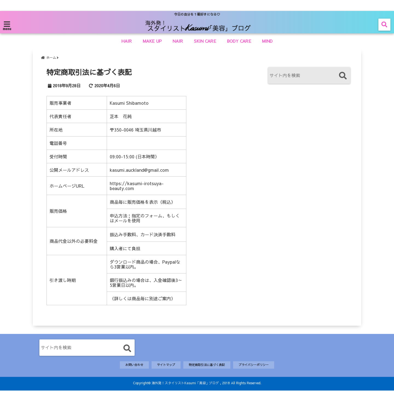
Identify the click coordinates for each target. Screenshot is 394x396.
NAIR (178, 41)
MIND (267, 41)
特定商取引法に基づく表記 (207, 369)
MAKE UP (152, 41)
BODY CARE (239, 41)
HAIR (126, 41)
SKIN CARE (205, 41)
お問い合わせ (126, 369)
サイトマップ (161, 369)
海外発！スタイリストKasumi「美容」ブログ (185, 388)
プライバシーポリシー (260, 369)
